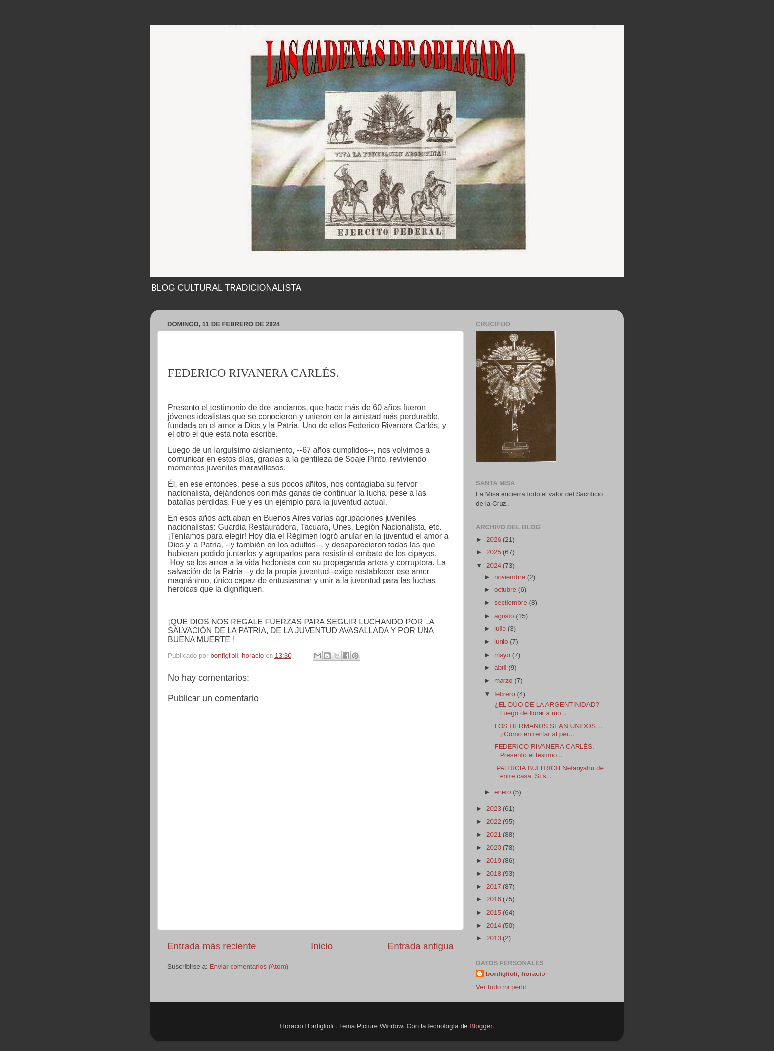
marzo (504, 680)
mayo (503, 655)
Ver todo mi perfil (501, 987)
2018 (494, 873)
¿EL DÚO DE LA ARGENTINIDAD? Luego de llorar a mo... (546, 708)
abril (501, 667)
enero (503, 792)
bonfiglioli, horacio (515, 973)
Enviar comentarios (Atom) (249, 966)
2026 (494, 539)
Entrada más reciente (211, 946)
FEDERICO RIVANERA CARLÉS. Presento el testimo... (545, 750)
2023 (494, 808)
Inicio (322, 946)
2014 (494, 925)
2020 (494, 847)
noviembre (510, 577)
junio (502, 641)
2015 (494, 912)
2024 (494, 565)
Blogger (480, 1026)
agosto (505, 616)
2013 (494, 938)
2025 (494, 552)
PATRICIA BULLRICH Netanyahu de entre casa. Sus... (548, 771)
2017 (494, 886)
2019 (494, 860)
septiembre (511, 602)
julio (501, 628)
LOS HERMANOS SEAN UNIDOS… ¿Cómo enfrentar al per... (548, 730)
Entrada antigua (421, 946)
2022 (494, 821)
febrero (505, 694)
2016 (494, 899)
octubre (506, 589)
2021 (494, 834)
